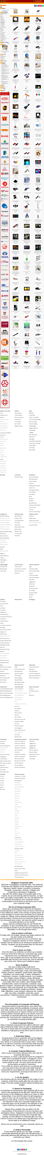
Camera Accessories (20, 669)
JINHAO (16, 800)
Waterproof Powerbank (34, 675)
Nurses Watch (3, 655)
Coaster (31, 573)
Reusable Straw (33, 503)
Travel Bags (32, 758)
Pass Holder (32, 590)
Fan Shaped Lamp (27, 23)
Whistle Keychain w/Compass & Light (38, 366)
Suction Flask (32, 507)
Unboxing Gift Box (5, 649)
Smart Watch (3, 658)
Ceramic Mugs (32, 481)
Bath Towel (3, 461)
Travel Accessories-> (3, 39)
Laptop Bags (32, 430)
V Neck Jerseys (3, 457)
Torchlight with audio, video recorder (27, 110)
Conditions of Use (2, 58)
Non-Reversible (4, 428)
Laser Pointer (18, 566)
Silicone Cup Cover (19, 726)
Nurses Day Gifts (33, 525)
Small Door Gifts (19, 687)
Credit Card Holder (33, 575)
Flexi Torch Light (27, 282)
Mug (30, 496)
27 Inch (2, 783)
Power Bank (32, 665)
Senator (17, 820)
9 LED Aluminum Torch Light (38, 42)
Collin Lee (17, 850)
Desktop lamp (15, 11)
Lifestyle (2, 599)
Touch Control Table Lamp (15, 184)
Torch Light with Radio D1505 (38, 312)
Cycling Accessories (34, 691)
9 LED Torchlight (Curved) (38, 110)
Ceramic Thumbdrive (20, 741)
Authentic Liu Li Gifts (20, 776)
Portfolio (31, 595)
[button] (34, 3)
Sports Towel (3, 470)
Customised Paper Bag (34, 419)
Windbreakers (3, 426)
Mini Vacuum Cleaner (5, 763)
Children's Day (18, 518)
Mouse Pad (3, 540)
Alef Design (17, 782)
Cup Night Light (15, 219)
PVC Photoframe (19, 697)
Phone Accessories (19, 665)
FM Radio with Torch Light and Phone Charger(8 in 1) (38, 357)
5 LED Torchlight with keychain (38, 201)
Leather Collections (34, 564)
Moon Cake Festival (19, 527)
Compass (31, 689)
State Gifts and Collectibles (21, 875)
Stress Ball (17, 734)
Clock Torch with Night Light (15, 348)
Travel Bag (31, 447)
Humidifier (3, 619)
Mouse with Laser (19, 571)
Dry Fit (2, 445)
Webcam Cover (18, 737)
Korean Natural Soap (20, 868)
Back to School (18, 516)
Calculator (2, 741)
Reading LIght (26, 11)
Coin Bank (2, 608)
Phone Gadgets (18, 678)
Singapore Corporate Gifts (21, 873)
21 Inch (2, 778)
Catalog (3, 3)
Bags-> (1, 15)
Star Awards (18, 424)
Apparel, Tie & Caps (5, 411)
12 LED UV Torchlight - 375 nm (27, 175)
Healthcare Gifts (33, 514)
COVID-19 (31, 516)
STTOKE (16, 824)
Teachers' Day (18, 531)
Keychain (17, 710)
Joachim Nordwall (19, 857)
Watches (2, 651)
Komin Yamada (18, 859)
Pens (1, 665)
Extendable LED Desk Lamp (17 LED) (27, 184)
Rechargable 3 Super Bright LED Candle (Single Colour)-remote (27, 242)
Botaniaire (17, 793)
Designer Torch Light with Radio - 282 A (15, 321)
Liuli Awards (18, 421)
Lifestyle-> (1, 28)
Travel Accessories (34, 739)
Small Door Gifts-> (2, 35)
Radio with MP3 (4, 551)
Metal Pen (2, 675)
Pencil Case (32, 437)
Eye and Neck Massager (6, 531)
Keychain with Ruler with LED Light (15, 283)
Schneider (17, 818)
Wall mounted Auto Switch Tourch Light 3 (15, 157)
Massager (2, 627)
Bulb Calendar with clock (15, 139)
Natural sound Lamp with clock (26, 139)
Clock (1, 606)
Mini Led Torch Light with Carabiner (15, 42)
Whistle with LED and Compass (26, 348)
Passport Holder (33, 592)
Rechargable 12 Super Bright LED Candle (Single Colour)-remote (27, 231)
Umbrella (2, 774)
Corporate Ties (4, 415)
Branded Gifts (18, 780)
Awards (17, 411)
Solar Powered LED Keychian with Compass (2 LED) (27, 263)
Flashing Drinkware (34, 490)
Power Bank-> (2, 33)
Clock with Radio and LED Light (26, 91)
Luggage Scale (32, 745)
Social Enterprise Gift (20, 730)
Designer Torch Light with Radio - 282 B (27, 312)
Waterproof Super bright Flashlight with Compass (27, 220)
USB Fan (2, 558)
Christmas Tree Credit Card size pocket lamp (27, 303)
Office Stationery (4, 767)
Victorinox (17, 833)
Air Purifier (3, 601)
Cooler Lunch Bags (33, 417)
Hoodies (2, 421)
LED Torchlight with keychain (27, 201)
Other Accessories (33, 750)
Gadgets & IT (3, 514)
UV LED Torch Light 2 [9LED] (26, 80)
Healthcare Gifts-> (2, 21)
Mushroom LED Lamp (26, 356)
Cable (16, 667)
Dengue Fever (32, 518)
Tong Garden (18, 826)
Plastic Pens (3, 682)
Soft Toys (2, 647)
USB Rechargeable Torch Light (27, 69)
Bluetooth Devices (4, 516)
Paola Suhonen (18, 864)
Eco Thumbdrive (19, 750)
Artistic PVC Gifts (19, 689)
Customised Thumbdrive (21, 693)
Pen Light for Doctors (15, 311)
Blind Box (1, 16)
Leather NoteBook (19, 787)
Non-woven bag (33, 434)
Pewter (16, 870)
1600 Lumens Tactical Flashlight (15, 32)
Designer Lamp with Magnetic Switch (38, 60)
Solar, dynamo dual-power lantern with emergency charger (26, 210)
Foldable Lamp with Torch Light (15, 91)
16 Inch (2, 776)
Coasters (31, 483)
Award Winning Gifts (20, 778)
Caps (1, 413)
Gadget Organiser (33, 428)
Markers (2, 671)
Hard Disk (17, 752)
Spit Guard (3, 435)
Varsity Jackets (4, 423)
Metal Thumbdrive (19, 758)
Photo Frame (3, 634)
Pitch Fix (17, 813)
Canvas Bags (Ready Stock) (6, 689)
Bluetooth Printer (4, 527)
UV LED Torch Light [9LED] (38, 80)
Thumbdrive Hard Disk (20, 739)
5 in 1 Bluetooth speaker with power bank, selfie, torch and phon (15, 70)
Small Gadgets (18, 728)
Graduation (18, 525)
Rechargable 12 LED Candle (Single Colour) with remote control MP (38, 252)
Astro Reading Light (15, 329)
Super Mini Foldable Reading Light (38, 272)
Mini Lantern (38, 156)
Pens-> (1, 31)
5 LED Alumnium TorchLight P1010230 (38, 293)
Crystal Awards (18, 415)
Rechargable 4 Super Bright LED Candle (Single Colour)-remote (38, 231)
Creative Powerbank (34, 667)
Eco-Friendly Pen (4, 669)
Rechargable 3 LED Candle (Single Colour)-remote (15, 241)
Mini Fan (17, 715)
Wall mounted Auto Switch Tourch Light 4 (27, 148)
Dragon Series (18, 802)
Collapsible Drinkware (34, 485)
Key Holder (31, 579)
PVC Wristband (18, 699)
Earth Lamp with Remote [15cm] (26, 60)
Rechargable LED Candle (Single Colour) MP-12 (15, 263)
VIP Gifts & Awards (19, 774)
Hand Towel (3, 468)
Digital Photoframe (5, 636)
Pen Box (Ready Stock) (5, 695)
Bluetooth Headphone (5, 524)
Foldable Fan (3, 612)
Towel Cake (3, 472)
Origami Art (3, 632)
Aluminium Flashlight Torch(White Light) (26, 366)
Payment (1, 55)
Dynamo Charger (19, 673)
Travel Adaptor (32, 756)
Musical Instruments (5, 629)
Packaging (2, 30)
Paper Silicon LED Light (27, 119)
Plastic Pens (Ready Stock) (6, 697)
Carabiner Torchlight (38, 192)
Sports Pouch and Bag (34, 443)
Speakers (2, 553)
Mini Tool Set (18, 717)
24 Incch (2, 780)
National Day (18, 529)
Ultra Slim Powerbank (34, 673)
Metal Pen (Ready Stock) (6, 691)
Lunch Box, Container (5, 625)
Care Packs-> (2, 17)
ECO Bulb (38, 320)
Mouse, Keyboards (4, 538)
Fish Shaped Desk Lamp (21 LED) (38, 184)
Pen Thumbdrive (19, 765)
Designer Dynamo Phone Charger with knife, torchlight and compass (15, 273)
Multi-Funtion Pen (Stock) (6, 693)
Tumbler (31, 509)
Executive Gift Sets (5, 754)
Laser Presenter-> (2, 26)
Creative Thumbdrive (20, 743)
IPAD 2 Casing (18, 784)
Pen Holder (3, 769)
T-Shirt (2, 437)
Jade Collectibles (19, 866)
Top (0, 3)
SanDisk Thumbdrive (20, 767)
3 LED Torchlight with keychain (15, 210)
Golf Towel (3, 465)
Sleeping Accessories (34, 754)
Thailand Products (19, 877)
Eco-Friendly (18, 708)
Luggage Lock (32, 743)
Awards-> (1, 14)
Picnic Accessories (4, 638)
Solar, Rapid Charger (20, 682)
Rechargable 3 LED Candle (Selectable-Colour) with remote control (15, 252)
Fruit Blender (32, 492)
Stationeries (3, 739)
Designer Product (19, 848)
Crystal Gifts (18, 837)
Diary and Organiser (5, 745)
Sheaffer (17, 822)
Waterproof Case (19, 684)
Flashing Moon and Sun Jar (26, 166)
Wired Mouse (3, 542)
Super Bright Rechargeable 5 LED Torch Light (38, 33)
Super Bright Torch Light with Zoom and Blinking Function (15, 293)
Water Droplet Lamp (38, 165)
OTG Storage (18, 675)
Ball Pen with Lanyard (5, 667)
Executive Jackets (4, 419)
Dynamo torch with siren (38, 339)
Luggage (31, 432)
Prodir (16, 815)
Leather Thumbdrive (20, 756)
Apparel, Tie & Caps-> (3, 13)
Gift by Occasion (19, 514)
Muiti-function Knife (20, 719)
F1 (29, 693)
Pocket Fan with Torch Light (15, 366)
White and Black (19, 732)
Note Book (2, 750)
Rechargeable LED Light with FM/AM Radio (38, 283)
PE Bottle (31, 501)
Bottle (1, 787)
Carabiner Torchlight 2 (15, 192)
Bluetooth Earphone (5, 520)
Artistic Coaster (19, 691)
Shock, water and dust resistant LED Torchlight (38, 263)
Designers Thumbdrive (20, 748)
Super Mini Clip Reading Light (26, 330)
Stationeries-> (2, 37)
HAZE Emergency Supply (35, 522)
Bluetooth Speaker (5, 529)
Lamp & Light (6, 3)
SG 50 (16, 852)
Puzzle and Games (5, 643)
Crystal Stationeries (20, 846)
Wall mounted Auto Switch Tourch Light (26, 157)
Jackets (2, 417)
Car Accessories (4, 603)
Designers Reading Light (26, 272)
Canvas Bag (32, 415)
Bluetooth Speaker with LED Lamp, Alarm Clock (15, 120)
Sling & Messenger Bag (35, 441)
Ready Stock (3, 687)
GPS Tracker (3, 533)
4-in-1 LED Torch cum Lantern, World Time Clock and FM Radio (38, 220)
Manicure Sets (18, 713)
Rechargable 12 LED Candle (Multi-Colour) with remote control (26, 252)
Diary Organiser (4, 747)
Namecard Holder (33, 588)
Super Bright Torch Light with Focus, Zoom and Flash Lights (38, 70)
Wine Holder (32, 450)
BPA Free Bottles (33, 479)
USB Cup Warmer (4, 555)
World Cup (31, 695)
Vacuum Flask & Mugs (34, 511)
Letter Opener (3, 759)
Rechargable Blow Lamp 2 (15, 129)
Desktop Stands (18, 671)
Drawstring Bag (33, 424)
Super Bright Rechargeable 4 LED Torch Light (26, 33)
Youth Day (17, 535)
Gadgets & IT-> (2, 19)
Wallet (30, 597)
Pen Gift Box (3, 680)
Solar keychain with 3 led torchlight (15, 201)
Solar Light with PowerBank (38, 91)
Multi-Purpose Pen (5, 678)
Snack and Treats (19, 477)
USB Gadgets (3, 560)
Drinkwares (32, 475)
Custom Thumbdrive (20, 745)
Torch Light (38, 11)
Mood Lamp (38, 174)
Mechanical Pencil (4, 673)
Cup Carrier (32, 488)
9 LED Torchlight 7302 (27, 192)
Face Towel (3, 463)
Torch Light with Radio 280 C (27, 321)
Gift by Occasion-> (2, 20)
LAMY (16, 804)
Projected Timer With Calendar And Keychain (38, 348)
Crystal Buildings (19, 842)
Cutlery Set (3, 610)
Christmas (17, 522)
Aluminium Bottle (33, 477)
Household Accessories (6, 616)
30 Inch (2, 785)
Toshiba (17, 828)
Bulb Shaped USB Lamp (38, 119)
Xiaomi (16, 835)
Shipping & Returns (3, 56)
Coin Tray (17, 706)
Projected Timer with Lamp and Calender (15, 357)
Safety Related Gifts (5, 645)
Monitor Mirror (4, 536)
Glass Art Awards (19, 417)
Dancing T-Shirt (4, 439)
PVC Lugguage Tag (19, 695)
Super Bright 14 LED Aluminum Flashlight (15, 60)
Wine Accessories (4, 660)
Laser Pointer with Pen (20, 569)
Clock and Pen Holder (34, 571)
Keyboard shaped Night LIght (15, 23)
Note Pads (2, 765)
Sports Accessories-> (3, 36)
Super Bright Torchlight (15, 51)
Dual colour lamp (38, 138)
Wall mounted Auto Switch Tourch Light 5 (15, 148)
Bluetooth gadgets (5, 522)
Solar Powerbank (33, 671)
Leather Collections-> (3, 27)
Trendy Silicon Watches (20, 704)
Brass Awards (18, 413)
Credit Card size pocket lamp (38, 303)
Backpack (31, 413)
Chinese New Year (19, 520)
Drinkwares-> (2, 18)
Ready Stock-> (2, 34)
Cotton (2, 443)
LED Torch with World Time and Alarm (15, 230)
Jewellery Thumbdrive (20, 754)
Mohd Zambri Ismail (20, 861)
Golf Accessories (4, 614)
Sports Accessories (34, 687)
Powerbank (32, 669)
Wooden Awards (19, 426)
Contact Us (1, 59)
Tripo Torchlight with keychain (38, 330)
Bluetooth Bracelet (5, 518)
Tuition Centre (18, 533)
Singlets (2, 454)
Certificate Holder (33, 569)
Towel (1, 459)
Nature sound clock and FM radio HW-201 (38, 129)
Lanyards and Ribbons (5, 433)
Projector (2, 547)
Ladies (2, 623)
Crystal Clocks (18, 844)
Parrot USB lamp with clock (26, 339)
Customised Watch (5, 653)
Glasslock (17, 798)
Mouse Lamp (15, 302)
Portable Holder (19, 680)
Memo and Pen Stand (5, 761)
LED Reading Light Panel (15, 110)
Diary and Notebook (34, 577)
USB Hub (2, 562)
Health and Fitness (34, 520)
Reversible (2, 430)
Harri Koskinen (18, 855)
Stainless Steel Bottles (34, 505)
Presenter (17, 573)
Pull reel (17, 723)
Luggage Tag (32, 582)
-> (2, 22)
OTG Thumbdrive (19, 763)
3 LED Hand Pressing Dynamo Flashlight (27, 42)
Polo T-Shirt (3, 441)
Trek (16, 831)
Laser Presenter (19, 564)
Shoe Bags (31, 439)
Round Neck (3, 448)
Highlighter (3, 756)
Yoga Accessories (4, 662)
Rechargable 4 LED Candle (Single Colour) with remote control (38, 241)
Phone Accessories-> (3, 32)
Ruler (16, 701)
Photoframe (18, 791)
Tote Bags (17, 811)
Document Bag (32, 421)
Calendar (2, 743)
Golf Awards (18, 419)
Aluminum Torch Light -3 (15, 339)
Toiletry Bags (32, 445)
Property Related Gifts (5, 640)
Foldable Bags (32, 426)
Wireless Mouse (4, 544)
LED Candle (27, 292)
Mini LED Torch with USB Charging (15, 166)
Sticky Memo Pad (4, 772)
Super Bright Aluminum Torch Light (27, 51)
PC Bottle (31, 498)
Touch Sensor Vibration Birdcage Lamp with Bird (15, 100)
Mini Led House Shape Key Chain (38, 100)
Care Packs (17, 475)
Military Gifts (2, 29)
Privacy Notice (2, 57)
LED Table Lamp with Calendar (38, 210)
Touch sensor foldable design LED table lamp (26, 130)
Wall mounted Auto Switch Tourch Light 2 (38, 148)
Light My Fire (18, 807)
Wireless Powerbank (34, 678)
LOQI (16, 809)
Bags (30, 411)
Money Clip (32, 584)
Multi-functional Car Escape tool (38, 23)
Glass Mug (32, 494)
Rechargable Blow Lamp (15, 175)
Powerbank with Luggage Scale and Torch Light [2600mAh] (26, 101)
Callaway (17, 796)
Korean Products (4, 621)
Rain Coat (2, 789)
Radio (1, 549)
